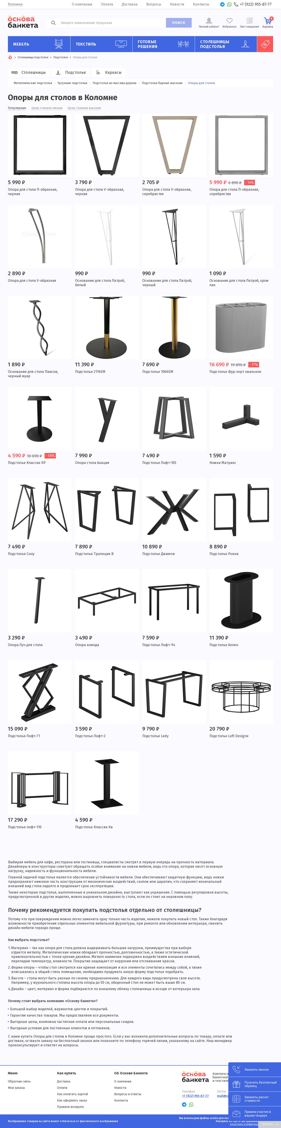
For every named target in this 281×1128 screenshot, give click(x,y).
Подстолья (70, 72)
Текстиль (102, 44)
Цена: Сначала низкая (46, 108)
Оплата (107, 4)
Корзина (268, 22)
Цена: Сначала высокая (84, 108)
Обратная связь (19, 1081)
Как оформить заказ (72, 1100)
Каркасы (108, 72)
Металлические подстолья (33, 83)
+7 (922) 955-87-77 (256, 4)
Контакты (201, 4)
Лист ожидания (249, 26)
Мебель (40, 44)
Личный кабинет (209, 26)
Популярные (17, 108)
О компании (82, 4)
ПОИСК (178, 23)
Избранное (229, 26)
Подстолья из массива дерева (114, 83)
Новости (177, 4)
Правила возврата (70, 1107)
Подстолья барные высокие (162, 83)
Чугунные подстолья (72, 83)
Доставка (129, 4)
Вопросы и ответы (127, 1094)
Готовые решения (164, 44)
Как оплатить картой (72, 1094)
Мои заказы (16, 1088)
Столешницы (28, 72)
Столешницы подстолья (227, 44)
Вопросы (153, 4)
